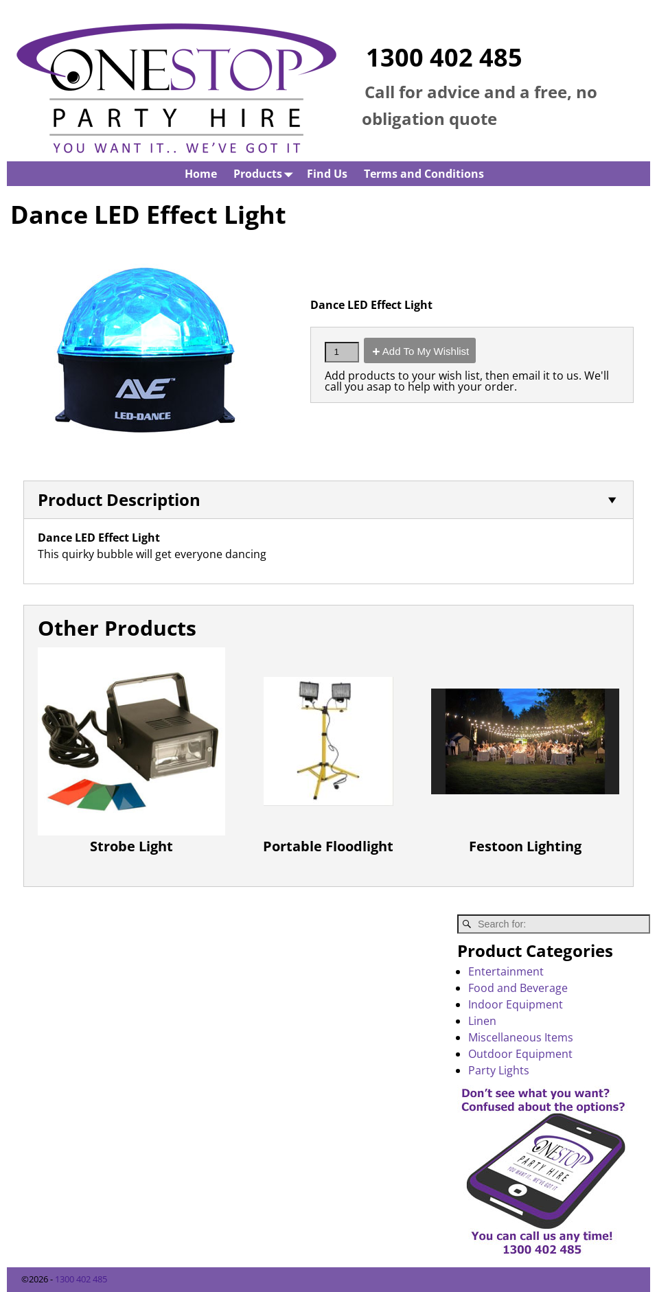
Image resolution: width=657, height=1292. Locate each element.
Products (266, 173)
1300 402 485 (444, 57)
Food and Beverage (518, 987)
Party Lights (498, 1070)
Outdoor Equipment (520, 1053)
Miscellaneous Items (520, 1037)
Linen (482, 1020)
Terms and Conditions (424, 173)
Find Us (327, 173)
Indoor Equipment (515, 1004)
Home (201, 173)
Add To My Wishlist (425, 351)
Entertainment (506, 971)
